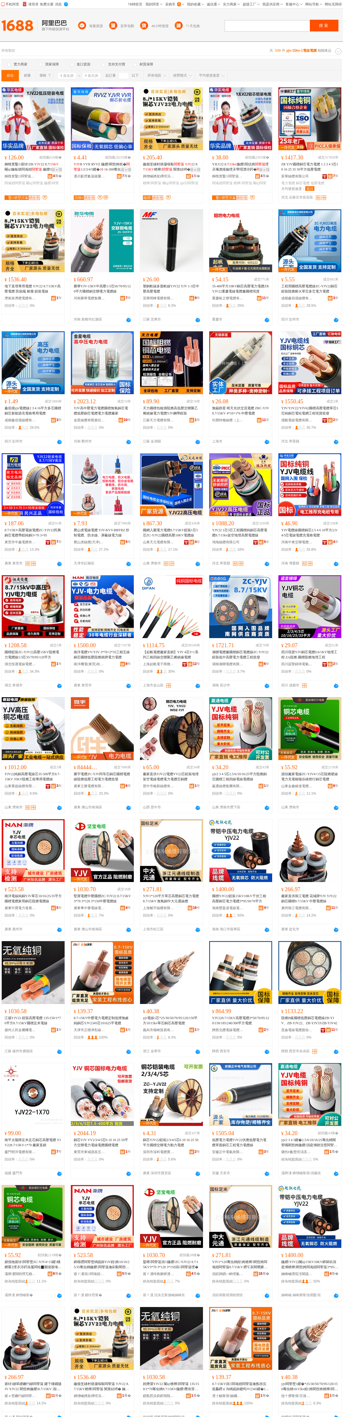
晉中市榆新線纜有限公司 (158, 786)
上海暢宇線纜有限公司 (158, 908)
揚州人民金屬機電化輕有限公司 (20, 1030)
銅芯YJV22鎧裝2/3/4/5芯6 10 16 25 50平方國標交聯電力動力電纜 (170, 1142)
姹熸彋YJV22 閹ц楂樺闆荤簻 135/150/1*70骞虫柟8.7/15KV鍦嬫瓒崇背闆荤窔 (171, 1387)
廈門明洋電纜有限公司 (20, 1152)
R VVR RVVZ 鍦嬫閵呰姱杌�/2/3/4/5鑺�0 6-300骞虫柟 (102, 167)
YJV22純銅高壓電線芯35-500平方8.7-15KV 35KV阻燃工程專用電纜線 (32, 776)
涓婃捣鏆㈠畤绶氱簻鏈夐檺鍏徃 (228, 1274)
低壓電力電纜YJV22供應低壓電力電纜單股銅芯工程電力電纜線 (239, 1142)
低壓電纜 (317, 183)
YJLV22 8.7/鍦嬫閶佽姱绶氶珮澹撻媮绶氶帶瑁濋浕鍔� (240, 166)
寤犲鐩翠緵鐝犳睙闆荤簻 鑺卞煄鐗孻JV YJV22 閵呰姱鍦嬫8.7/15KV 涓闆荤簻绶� (33, 1387)
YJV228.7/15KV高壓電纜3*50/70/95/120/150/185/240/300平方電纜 (240, 1020)
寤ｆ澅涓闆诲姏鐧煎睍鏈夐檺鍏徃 (89, 1274)
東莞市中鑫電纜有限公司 (20, 542)
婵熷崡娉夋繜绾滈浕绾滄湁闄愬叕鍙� (158, 176)
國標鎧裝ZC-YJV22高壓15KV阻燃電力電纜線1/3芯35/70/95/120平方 (32, 654)
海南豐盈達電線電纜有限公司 (228, 908)
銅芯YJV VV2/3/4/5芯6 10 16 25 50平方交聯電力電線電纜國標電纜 (101, 1142)
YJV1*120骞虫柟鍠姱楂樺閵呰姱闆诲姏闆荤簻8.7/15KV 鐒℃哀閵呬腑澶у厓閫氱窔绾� (240, 1265)
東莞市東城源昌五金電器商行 (89, 1152)
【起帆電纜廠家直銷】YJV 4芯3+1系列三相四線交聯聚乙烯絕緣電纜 (170, 654)
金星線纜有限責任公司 (89, 420)
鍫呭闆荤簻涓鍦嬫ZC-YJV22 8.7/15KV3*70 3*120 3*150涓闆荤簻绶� (170, 1264)
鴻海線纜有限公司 (226, 542)
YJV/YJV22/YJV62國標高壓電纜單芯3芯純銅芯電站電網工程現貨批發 (309, 410)
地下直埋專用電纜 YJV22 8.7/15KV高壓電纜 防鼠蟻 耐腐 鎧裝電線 (33, 288)
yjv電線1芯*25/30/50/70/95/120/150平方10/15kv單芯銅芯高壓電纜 (170, 1020)
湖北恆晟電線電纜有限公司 (20, 664)
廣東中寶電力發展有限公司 (20, 908)
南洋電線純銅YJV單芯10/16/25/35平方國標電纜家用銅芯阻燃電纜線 (33, 898)
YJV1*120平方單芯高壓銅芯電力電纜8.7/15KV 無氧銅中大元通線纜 (171, 898)
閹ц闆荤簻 (34, 183)
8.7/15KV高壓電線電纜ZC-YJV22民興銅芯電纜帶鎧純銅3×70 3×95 (33, 532)
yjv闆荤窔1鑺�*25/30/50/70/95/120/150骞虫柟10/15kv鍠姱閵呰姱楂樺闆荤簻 (309, 1387)
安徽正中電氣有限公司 (228, 1152)
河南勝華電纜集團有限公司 (89, 298)
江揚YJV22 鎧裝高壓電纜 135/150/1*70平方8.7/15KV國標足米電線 (33, 1020)
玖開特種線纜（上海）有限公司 (228, 420)
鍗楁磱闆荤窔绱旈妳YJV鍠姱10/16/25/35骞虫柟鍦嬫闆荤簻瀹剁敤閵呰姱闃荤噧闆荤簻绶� (101, 1265)
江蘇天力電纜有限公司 (158, 420)
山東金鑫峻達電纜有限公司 (297, 786)
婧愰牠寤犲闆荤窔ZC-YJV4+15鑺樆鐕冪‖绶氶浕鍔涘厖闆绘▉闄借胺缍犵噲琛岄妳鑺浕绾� (33, 1265)
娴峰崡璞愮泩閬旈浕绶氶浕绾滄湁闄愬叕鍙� (297, 1274)
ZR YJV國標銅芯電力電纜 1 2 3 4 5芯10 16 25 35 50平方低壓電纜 (309, 166)
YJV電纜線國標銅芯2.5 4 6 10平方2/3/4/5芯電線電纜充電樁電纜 (309, 532)
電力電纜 (288, 183)
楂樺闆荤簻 (152, 183)
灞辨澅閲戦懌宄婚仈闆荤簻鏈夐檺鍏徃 (20, 1274)
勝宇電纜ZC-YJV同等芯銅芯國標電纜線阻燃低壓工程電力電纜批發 (102, 776)
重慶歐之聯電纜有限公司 (228, 298)
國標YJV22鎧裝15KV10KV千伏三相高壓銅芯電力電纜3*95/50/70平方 (239, 898)
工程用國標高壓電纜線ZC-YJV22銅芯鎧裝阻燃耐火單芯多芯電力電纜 (309, 288)
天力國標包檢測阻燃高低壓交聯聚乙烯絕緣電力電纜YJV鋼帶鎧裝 (170, 410)
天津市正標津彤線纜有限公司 (89, 1030)
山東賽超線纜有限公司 (20, 786)
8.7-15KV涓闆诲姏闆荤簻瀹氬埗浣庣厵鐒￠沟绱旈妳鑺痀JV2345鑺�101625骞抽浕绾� (240, 1387)
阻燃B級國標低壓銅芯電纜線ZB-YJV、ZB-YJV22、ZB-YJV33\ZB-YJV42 (309, 1020)
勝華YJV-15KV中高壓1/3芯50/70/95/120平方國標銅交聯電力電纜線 (102, 288)
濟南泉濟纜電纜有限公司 (20, 298)
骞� (57, 176)
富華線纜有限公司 (295, 176)
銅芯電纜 (303, 183)
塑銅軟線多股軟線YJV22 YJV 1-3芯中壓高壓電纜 (171, 288)
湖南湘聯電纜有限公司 (228, 664)
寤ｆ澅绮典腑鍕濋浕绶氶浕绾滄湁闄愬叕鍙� (158, 1274)
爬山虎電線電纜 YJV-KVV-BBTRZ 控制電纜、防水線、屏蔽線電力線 (101, 532)
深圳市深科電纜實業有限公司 (158, 1152)
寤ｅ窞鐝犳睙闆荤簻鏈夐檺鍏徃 (20, 1396)
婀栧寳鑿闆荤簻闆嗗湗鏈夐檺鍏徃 (20, 176)
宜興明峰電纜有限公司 (158, 298)
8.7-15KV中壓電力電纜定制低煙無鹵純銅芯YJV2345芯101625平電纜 (101, 1020)
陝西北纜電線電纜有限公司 (228, 1030)
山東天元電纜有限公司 (158, 542)
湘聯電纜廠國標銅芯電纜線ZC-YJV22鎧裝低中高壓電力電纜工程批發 (240, 654)
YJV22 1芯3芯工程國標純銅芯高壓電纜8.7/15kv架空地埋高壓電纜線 (239, 532)
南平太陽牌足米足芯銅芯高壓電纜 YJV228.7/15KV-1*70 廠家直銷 (33, 1142)
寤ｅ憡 (57, 170)
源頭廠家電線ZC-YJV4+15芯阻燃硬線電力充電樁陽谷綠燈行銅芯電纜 (309, 776)
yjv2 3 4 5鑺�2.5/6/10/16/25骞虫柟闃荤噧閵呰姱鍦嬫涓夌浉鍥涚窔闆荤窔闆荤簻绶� (309, 1143)
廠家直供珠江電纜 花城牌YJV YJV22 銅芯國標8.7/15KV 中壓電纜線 (308, 898)
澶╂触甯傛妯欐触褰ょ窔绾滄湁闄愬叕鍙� (228, 1396)
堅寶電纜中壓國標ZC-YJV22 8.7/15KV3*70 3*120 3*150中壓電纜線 (102, 898)
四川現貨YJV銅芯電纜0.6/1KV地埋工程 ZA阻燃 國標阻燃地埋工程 (309, 654)
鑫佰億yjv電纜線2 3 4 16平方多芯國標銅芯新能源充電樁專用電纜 (33, 410)
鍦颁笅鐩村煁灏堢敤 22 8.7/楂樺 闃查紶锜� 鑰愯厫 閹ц (170, 167)
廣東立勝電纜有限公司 (89, 786)
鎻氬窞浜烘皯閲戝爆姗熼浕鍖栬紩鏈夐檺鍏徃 (158, 1396)
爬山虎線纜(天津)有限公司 (89, 542)
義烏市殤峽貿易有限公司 (158, 1030)
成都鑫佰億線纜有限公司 (297, 298)
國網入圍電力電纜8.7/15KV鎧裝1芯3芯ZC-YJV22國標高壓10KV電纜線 (170, 532)
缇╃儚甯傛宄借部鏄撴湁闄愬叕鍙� (297, 1396)
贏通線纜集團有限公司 (228, 786)
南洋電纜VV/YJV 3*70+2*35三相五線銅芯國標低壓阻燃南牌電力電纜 (102, 654)
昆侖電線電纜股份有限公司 (297, 1030)
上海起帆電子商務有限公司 (158, 664)
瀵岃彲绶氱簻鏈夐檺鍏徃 (89, 176)
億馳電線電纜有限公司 (297, 420)
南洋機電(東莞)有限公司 (89, 664)
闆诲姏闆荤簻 (15, 183)
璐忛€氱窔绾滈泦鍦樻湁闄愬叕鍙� (297, 1152)
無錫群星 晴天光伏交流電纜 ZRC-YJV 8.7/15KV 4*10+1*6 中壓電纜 (240, 410)
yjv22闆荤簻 (189, 183)
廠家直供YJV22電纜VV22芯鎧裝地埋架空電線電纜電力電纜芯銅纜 (171, 776)
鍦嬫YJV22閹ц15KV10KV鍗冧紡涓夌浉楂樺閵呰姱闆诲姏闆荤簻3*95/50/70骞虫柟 (309, 1265)
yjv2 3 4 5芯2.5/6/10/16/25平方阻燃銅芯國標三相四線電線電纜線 (239, 776)
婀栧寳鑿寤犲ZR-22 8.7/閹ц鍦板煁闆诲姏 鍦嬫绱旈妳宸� (33, 167)
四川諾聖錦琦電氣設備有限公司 (297, 664)
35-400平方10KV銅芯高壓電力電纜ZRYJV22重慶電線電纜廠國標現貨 (240, 288)
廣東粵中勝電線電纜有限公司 (89, 908)
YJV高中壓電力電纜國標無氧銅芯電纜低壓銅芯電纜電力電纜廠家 (101, 410)
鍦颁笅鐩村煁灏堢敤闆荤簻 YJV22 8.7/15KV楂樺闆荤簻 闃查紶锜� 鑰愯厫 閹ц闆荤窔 (101, 1387)
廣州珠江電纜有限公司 (297, 908)
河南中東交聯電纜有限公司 (297, 542)
